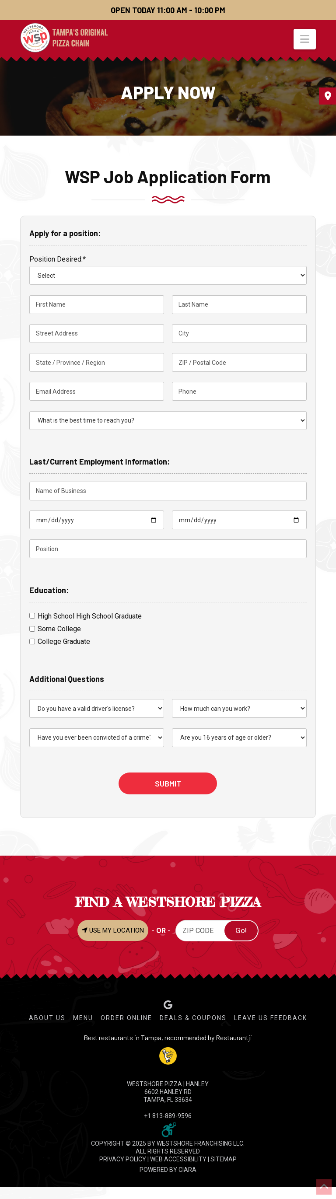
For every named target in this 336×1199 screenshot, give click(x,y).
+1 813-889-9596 (168, 1115)
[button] (305, 39)
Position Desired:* (57, 259)
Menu (83, 1017)
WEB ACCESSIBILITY (178, 1159)
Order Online (126, 1017)
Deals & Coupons (193, 1017)
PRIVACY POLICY (122, 1159)
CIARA (187, 1169)
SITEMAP (223, 1159)
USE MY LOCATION (113, 930)
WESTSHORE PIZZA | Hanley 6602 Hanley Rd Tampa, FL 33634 (168, 1091)
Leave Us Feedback (270, 1017)
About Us (47, 1017)
